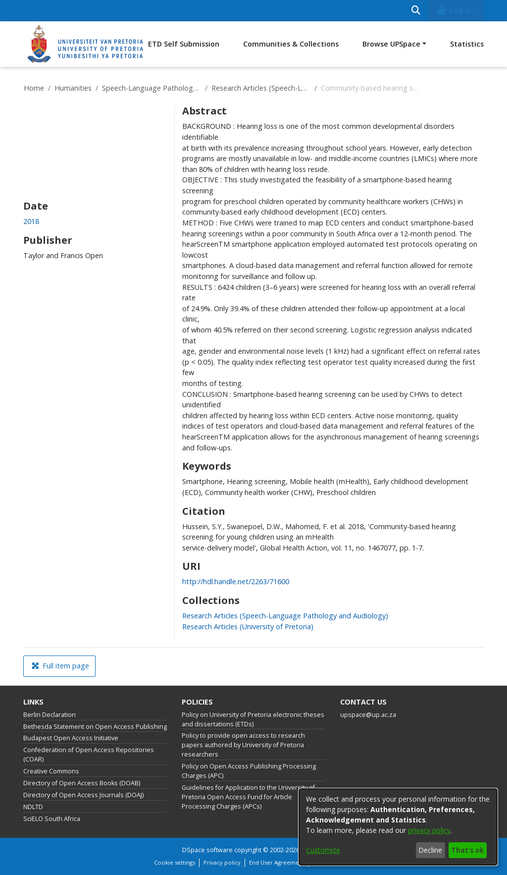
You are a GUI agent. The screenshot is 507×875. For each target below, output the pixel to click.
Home (34, 88)
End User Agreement (276, 862)
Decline (430, 850)
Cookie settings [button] (174, 862)
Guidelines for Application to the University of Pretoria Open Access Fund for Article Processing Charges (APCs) (248, 797)
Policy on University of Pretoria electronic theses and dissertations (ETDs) (253, 719)
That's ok (467, 850)
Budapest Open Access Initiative (70, 738)
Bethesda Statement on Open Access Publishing (95, 726)
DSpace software (207, 850)
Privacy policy (222, 862)
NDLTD (33, 807)
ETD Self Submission (183, 44)
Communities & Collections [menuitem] (291, 44)
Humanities (73, 88)
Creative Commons (51, 771)
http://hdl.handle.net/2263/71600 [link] (235, 581)
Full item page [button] (60, 665)
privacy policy (429, 830)
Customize (323, 850)
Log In (454, 10)
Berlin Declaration (49, 715)
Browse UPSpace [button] (391, 44)
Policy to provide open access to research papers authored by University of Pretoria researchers (243, 745)
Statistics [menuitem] (467, 44)
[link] (285, 615)
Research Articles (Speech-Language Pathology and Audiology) (260, 88)
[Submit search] (416, 10)
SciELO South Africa (51, 819)
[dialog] (398, 827)
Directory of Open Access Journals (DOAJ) (83, 795)
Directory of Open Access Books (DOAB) (81, 783)
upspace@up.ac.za (368, 715)
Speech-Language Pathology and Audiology (151, 88)
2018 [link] (31, 221)
